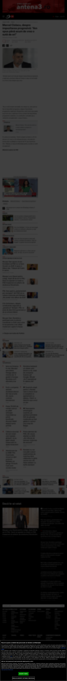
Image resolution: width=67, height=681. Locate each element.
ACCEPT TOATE (23, 673)
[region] (33, 660)
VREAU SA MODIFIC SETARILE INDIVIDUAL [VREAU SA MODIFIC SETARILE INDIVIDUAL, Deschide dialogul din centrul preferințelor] (23, 678)
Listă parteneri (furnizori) (7, 669)
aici (11, 656)
